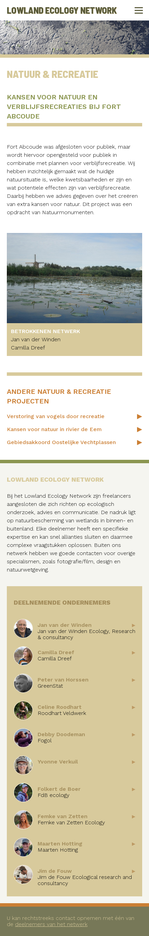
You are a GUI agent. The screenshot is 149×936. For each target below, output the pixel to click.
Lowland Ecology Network (62, 10)
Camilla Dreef (28, 347)
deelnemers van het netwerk (51, 924)
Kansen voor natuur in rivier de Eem (54, 429)
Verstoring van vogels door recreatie (56, 416)
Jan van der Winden (35, 339)
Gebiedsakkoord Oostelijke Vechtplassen (61, 442)
